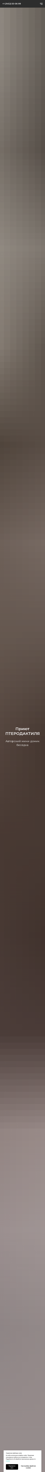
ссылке (8, 1461)
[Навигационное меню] (41, 4)
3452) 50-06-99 (13, 4)
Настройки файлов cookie (28, 1467)
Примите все (12, 1467)
